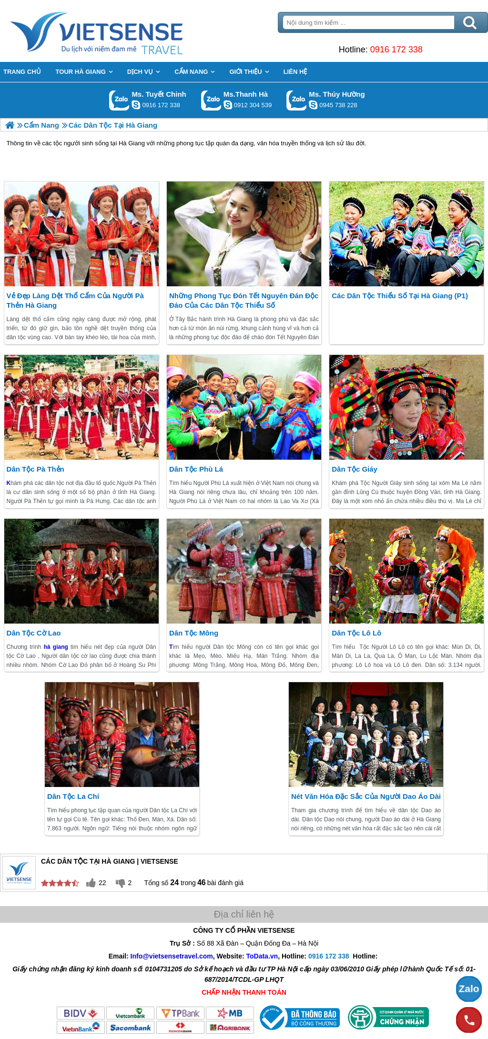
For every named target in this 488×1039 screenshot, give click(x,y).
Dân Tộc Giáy (354, 469)
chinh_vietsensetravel (136, 105)
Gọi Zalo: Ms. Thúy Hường (296, 100)
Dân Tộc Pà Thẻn (35, 469)
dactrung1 (313, 105)
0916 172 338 (396, 49)
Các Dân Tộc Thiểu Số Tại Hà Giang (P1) (400, 296)
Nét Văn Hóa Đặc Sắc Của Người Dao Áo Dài (366, 796)
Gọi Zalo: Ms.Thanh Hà (211, 100)
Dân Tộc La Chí (73, 796)
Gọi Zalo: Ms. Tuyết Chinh (119, 100)
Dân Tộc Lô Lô (356, 633)
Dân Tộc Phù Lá (196, 469)
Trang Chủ (120, 31)
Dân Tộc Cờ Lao (34, 633)
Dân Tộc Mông (193, 633)
